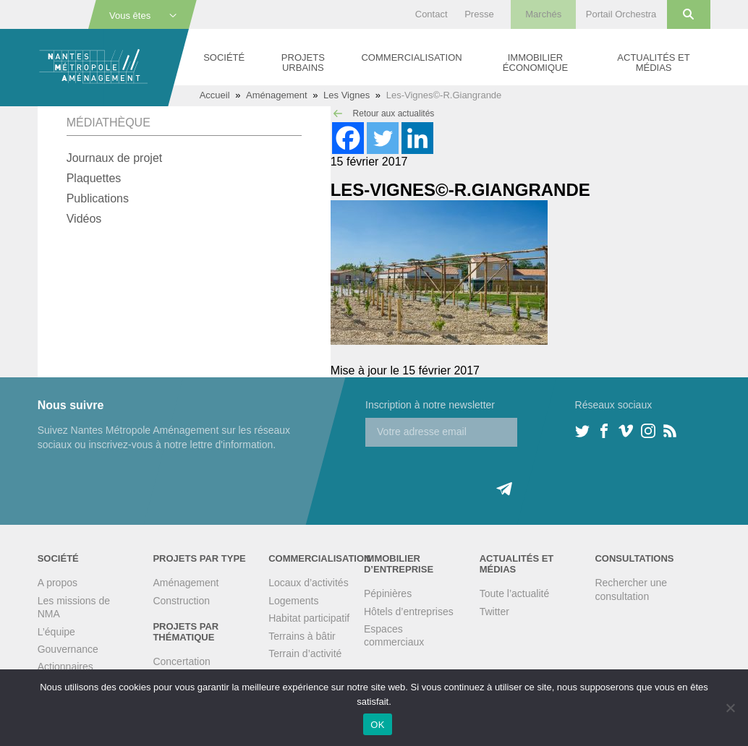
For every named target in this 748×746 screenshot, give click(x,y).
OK (377, 724)
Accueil (215, 95)
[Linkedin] (417, 138)
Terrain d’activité (304, 653)
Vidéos (84, 219)
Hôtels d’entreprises (409, 611)
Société (224, 57)
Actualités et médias (653, 62)
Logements (293, 600)
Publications (98, 198)
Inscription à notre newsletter (430, 405)
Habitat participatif (308, 618)
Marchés (543, 14)
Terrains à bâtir (302, 636)
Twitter (494, 611)
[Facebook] (348, 138)
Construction (181, 600)
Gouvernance (68, 649)
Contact (431, 14)
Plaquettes (94, 178)
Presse (478, 14)
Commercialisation (411, 57)
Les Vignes (346, 95)
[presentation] (475, 475)
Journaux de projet (115, 158)
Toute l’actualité (515, 593)
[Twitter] (383, 138)
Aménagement (276, 95)
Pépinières (388, 593)
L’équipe (56, 632)
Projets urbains (303, 62)
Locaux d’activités (308, 582)
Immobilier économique (535, 62)
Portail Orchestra (621, 14)
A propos (57, 582)
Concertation (181, 661)
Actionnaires (65, 666)
